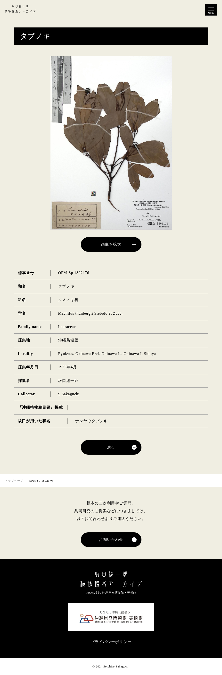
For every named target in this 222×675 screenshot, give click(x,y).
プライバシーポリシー (111, 642)
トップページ (14, 480)
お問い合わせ (111, 539)
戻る (111, 447)
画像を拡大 (111, 244)
